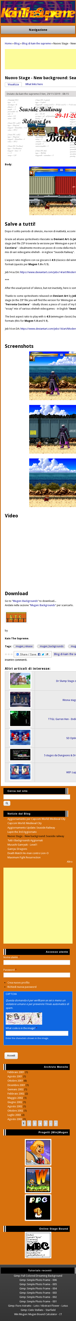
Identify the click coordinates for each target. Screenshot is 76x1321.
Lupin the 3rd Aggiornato (22, 831)
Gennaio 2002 (15, 1089)
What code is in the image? (21, 1028)
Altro (70, 861)
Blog (17, 43)
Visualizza (15, 84)
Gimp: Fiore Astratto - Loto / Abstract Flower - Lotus (38, 1305)
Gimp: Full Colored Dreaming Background (38, 1275)
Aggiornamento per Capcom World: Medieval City (36, 818)
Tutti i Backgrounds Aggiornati (25, 840)
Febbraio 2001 (15, 1072)
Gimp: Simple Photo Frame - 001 (38, 1301)
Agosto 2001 (14, 1076)
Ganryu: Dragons (17, 848)
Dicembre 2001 (16, 1085)
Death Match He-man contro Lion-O (28, 853)
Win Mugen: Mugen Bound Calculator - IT (38, 1314)
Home (8, 43)
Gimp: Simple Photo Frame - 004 (38, 1288)
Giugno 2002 (14, 1102)
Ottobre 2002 (15, 1110)
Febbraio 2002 (15, 1093)
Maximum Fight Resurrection (24, 857)
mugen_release (24, 646)
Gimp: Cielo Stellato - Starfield (38, 1309)
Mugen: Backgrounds (25, 600)
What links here (34, 84)
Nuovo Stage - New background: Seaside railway (35, 836)
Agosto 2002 (14, 1106)
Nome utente (11, 957)
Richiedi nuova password (21, 986)
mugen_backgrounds (51, 646)
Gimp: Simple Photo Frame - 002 (38, 1297)
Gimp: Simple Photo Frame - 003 (38, 1292)
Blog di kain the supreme (36, 43)
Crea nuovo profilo (18, 982)
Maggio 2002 (15, 1097)
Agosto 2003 (14, 1119)
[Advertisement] (38, 906)
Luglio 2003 (14, 1114)
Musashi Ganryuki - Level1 (22, 844)
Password (10, 970)
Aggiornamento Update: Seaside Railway (31, 827)
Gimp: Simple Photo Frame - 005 (38, 1284)
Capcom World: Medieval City (24, 823)
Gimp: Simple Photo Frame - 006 (38, 1279)
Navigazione (38, 30)
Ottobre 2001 (15, 1080)
